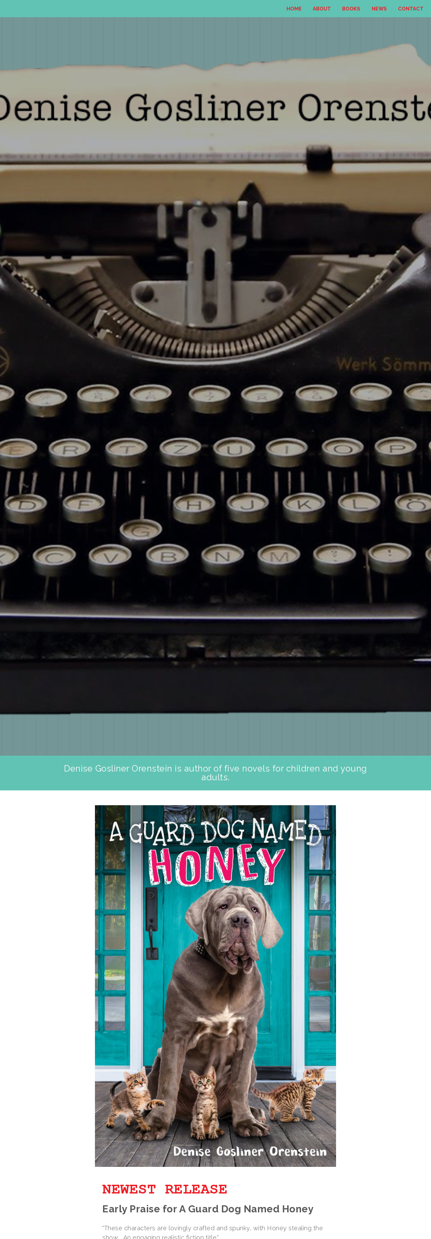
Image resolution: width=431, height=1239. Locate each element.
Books (351, 8)
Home (294, 8)
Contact (411, 8)
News (379, 8)
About (322, 8)
